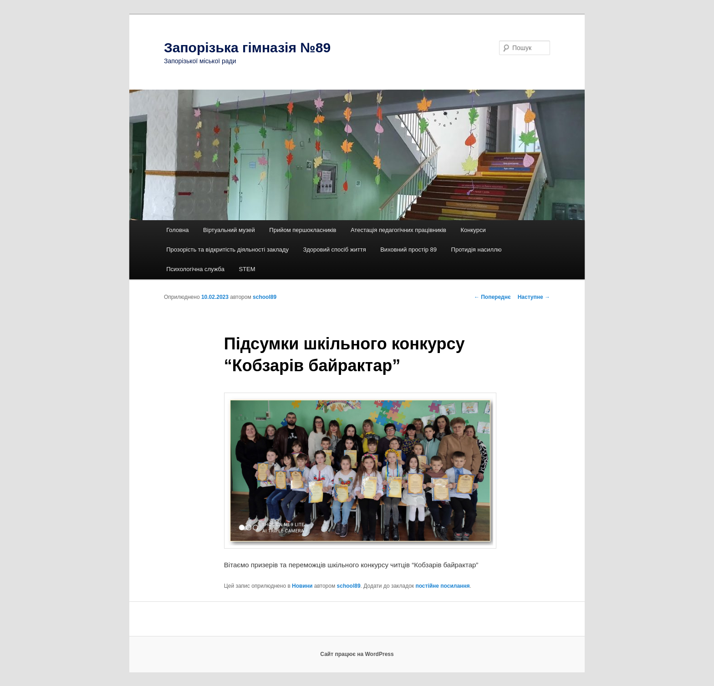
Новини (302, 586)
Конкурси (473, 230)
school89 (264, 297)
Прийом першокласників (302, 230)
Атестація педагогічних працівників (398, 230)
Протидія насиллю (476, 249)
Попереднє (492, 297)
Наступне (534, 297)
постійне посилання (442, 586)
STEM (247, 269)
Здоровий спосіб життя (334, 249)
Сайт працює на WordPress (356, 654)
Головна (177, 230)
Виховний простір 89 (408, 249)
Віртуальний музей (229, 230)
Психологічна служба (195, 269)
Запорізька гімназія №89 (247, 47)
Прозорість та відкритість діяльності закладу (227, 249)
